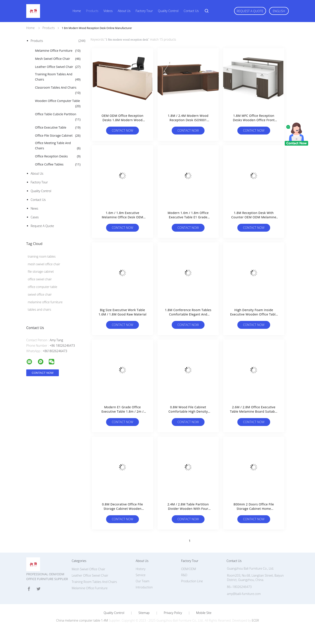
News (34, 208)
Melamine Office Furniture (57, 50)
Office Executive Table (57, 127)
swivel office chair (40, 294)
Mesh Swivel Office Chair (57, 58)
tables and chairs (39, 309)
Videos (108, 11)
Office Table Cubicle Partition (57, 117)
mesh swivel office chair (44, 264)
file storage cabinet (41, 271)
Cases (35, 217)
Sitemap (144, 612)
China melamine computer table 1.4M (82, 620)
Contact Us (191, 11)
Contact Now (122, 130)
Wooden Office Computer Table (57, 104)
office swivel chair (40, 279)
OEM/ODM (188, 569)
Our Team (142, 581)
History (140, 569)
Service (140, 575)
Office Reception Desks (57, 156)
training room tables (42, 256)
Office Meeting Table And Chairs (57, 146)
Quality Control (168, 11)
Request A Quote (250, 11)
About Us (124, 11)
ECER (255, 620)
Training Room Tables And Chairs (57, 77)
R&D (184, 575)
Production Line (192, 581)
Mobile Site (203, 612)
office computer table (42, 287)
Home (77, 11)
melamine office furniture (45, 302)
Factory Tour (144, 11)
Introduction (144, 587)
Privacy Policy (173, 612)
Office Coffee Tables (57, 164)
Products (92, 11)
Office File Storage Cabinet (57, 135)
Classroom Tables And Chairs (57, 90)
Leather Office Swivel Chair (57, 66)
